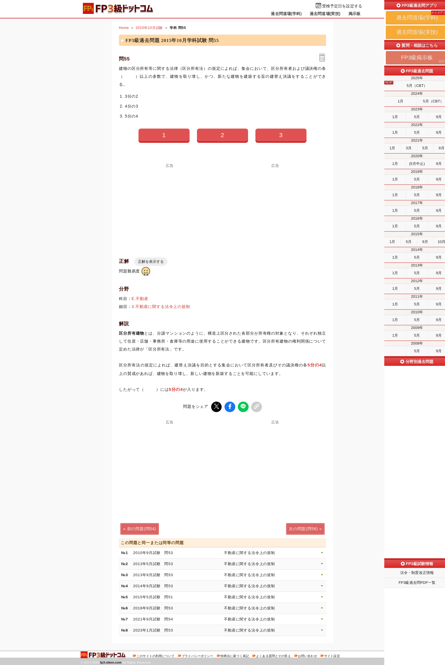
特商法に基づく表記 (235, 654)
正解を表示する (151, 261)
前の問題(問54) (141, 528)
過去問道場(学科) (286, 13)
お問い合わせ (307, 654)
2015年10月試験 (149, 28)
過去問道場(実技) (325, 13)
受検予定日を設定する (342, 6)
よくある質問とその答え (273, 654)
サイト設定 (332, 654)
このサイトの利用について (156, 654)
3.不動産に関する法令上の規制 (161, 306)
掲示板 (354, 13)
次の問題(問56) (303, 528)
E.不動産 (140, 298)
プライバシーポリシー (197, 654)
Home (124, 28)
